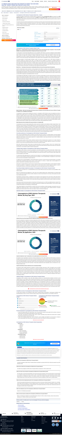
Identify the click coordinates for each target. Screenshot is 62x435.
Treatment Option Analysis (6, 23)
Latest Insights (37, 1)
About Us (45, 1)
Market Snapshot (4, 18)
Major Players (4, 32)
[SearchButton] (59, 1)
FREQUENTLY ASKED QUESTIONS (7, 38)
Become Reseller (44, 418)
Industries (41, 1)
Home (33, 1)
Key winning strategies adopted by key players (8, 25)
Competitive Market (5, 30)
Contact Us (49, 1)
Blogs (32, 419)
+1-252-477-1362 (16, 414)
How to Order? (43, 419)
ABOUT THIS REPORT (5, 15)
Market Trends (4, 20)
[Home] (6, 1)
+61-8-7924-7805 (43, 414)
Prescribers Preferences (6, 21)
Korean (23, 402)
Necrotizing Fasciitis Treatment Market (24, 410)
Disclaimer (43, 423)
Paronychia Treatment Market (22, 408)
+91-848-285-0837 (57, 414)
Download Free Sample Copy (43, 108)
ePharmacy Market (21, 405)
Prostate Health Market (21, 407)
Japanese (18, 402)
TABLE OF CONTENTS (5, 35)
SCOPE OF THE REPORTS (6, 37)
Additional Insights (5, 29)
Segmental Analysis (5, 27)
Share (57, 28)
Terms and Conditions (44, 422)
